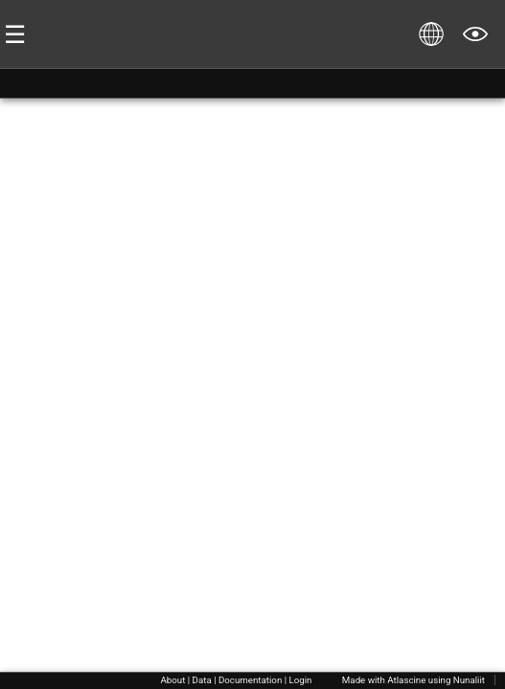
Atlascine (406, 680)
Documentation (250, 680)
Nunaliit (469, 680)
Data (202, 680)
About (172, 680)
